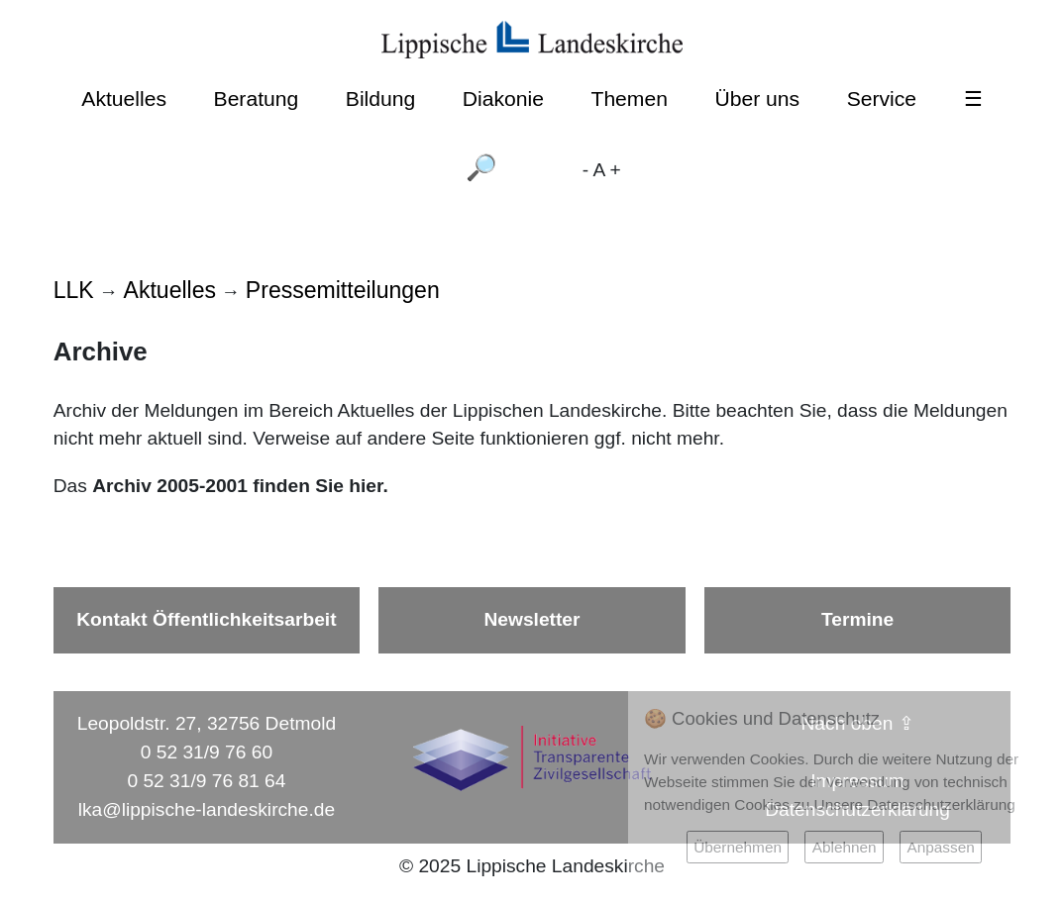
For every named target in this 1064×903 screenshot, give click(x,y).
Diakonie (503, 98)
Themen (628, 98)
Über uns (757, 98)
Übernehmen (737, 847)
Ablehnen (844, 847)
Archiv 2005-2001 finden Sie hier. (242, 485)
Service (881, 98)
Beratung (256, 98)
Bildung (380, 98)
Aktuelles (123, 98)
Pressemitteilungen (343, 290)
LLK (73, 290)
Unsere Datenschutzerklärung (914, 804)
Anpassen (940, 847)
